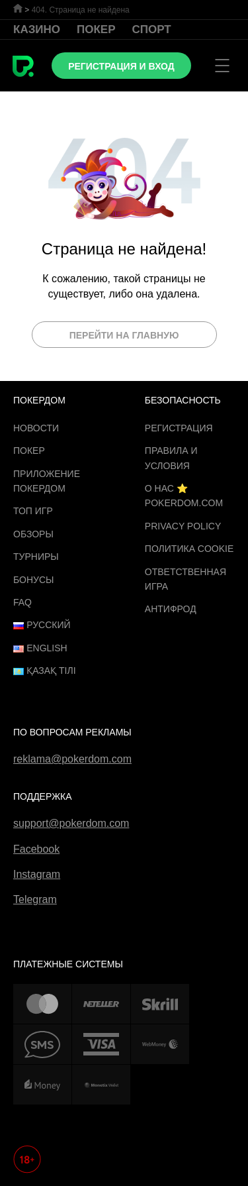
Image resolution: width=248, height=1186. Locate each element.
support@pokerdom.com (71, 823)
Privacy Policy (183, 526)
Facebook (36, 849)
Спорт (151, 29)
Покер (96, 29)
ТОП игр (33, 511)
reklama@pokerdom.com (72, 759)
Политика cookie (189, 548)
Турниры (36, 556)
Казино (36, 29)
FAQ (22, 602)
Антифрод (170, 609)
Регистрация (179, 428)
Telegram (35, 899)
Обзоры (33, 534)
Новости (36, 428)
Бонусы (33, 579)
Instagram (36, 874)
